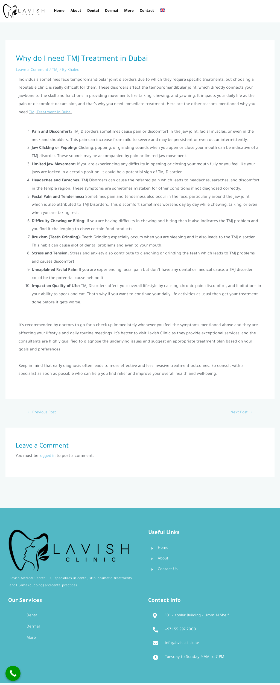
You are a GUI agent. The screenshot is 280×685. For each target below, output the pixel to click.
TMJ (55, 70)
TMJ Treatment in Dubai (51, 113)
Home (59, 11)
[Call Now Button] (13, 673)
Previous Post (42, 413)
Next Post (241, 413)
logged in (48, 457)
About (76, 11)
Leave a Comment (32, 70)
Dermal (111, 11)
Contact (147, 11)
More (129, 11)
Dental (93, 11)
